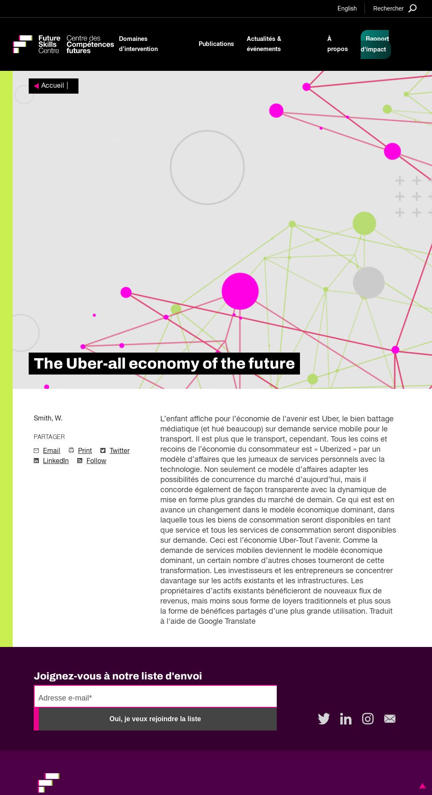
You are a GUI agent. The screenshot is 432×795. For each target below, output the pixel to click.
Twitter (120, 451)
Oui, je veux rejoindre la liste (155, 718)
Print (85, 451)
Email (51, 451)
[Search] (395, 8)
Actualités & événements (264, 44)
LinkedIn (56, 461)
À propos (337, 44)
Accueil (52, 86)
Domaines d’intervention (138, 44)
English (347, 9)
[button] (421, 785)
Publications (216, 44)
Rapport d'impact (375, 44)
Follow (96, 461)
